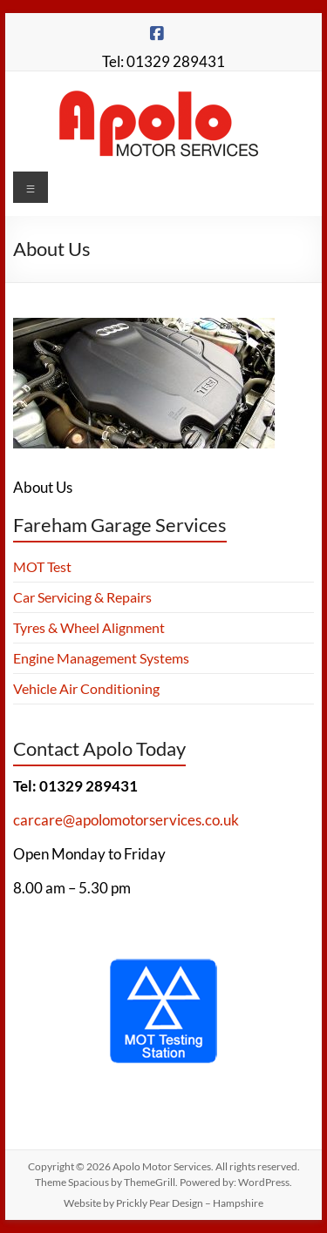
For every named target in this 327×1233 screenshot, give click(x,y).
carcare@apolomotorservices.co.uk (126, 820)
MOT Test (42, 566)
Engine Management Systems (101, 658)
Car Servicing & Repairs (82, 597)
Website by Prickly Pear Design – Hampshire (163, 1202)
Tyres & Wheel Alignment (89, 627)
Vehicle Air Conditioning (86, 688)
